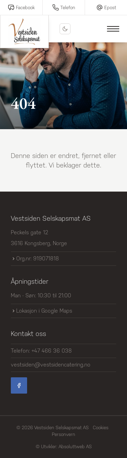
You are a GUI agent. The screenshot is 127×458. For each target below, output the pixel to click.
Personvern (63, 434)
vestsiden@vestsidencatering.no (50, 364)
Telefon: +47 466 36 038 (41, 350)
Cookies (100, 427)
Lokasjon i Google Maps (41, 310)
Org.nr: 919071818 (35, 258)
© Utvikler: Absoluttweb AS (64, 446)
